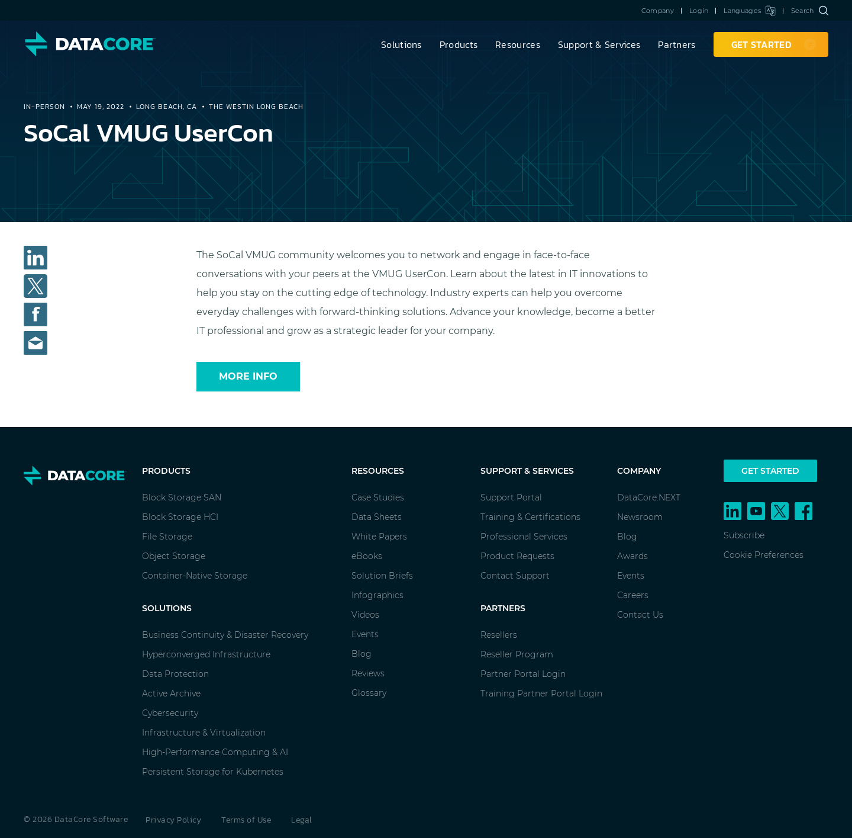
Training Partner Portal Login (541, 693)
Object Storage (173, 556)
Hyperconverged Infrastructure (206, 654)
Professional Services (523, 536)
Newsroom (640, 517)
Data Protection (175, 674)
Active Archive (171, 693)
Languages (749, 10)
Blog (361, 653)
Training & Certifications (530, 517)
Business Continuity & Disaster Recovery (225, 635)
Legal (301, 820)
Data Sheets (376, 517)
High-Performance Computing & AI (215, 752)
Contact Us (640, 614)
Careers (632, 595)
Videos (365, 614)
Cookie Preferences (763, 555)
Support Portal (511, 497)
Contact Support (515, 575)
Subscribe (744, 535)
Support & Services (599, 44)
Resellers (498, 635)
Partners (676, 44)
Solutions (401, 44)
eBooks (366, 556)
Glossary (368, 693)
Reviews (368, 673)
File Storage (167, 536)
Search (809, 10)
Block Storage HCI (180, 517)
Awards (632, 556)
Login (699, 11)
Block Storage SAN (181, 497)
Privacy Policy (173, 820)
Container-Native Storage (194, 575)
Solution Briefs (382, 575)
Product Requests (517, 556)
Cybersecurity (170, 713)
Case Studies (377, 497)
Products (458, 44)
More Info (248, 376)
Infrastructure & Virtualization (204, 732)
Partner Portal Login (523, 674)
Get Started (770, 470)
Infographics (377, 595)
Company (657, 11)
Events (365, 634)
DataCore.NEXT (648, 497)
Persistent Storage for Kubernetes (212, 771)
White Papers (379, 536)
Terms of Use (246, 820)
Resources (517, 44)
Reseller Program (516, 654)
